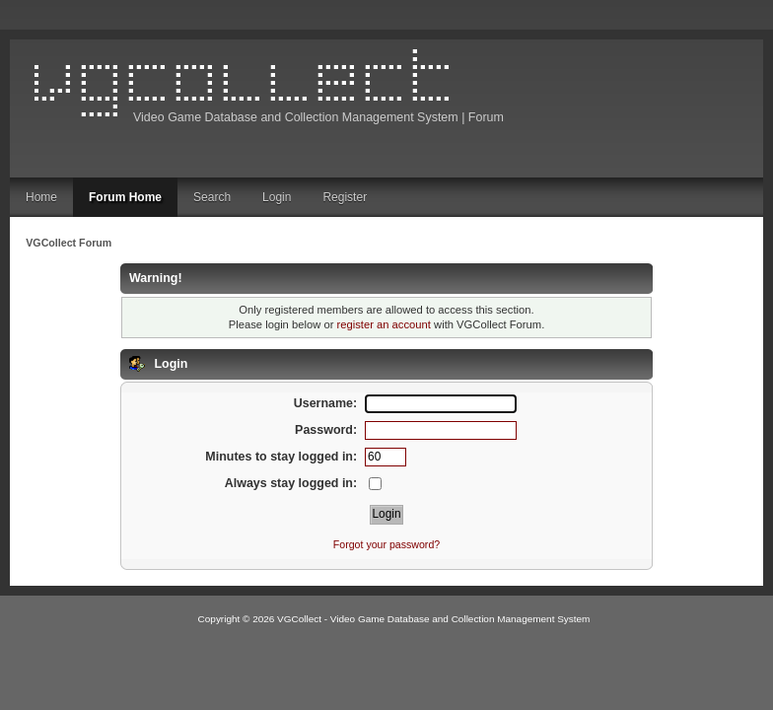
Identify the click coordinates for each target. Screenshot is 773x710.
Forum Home (125, 197)
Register (344, 197)
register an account (384, 324)
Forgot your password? (386, 544)
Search (212, 197)
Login (276, 197)
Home (41, 197)
